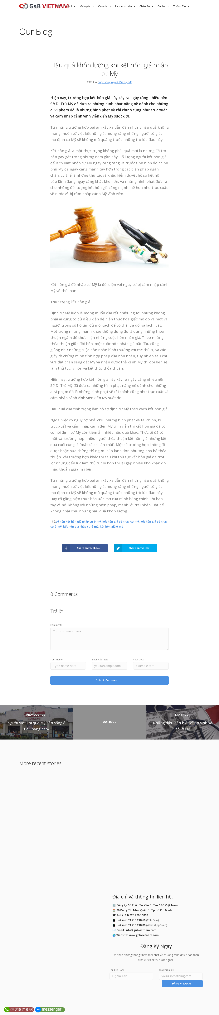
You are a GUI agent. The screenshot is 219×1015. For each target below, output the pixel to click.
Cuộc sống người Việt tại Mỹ (115, 82)
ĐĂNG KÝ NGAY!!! (182, 983)
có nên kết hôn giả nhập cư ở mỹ (78, 521)
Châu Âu (144, 6)
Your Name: (56, 659)
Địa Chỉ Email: (166, 970)
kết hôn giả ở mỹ (111, 526)
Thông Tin (179, 6)
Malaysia (85, 6)
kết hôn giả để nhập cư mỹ (120, 521)
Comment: (56, 625)
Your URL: (138, 659)
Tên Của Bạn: (116, 970)
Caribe (161, 6)
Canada (103, 6)
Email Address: (100, 659)
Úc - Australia (123, 6)
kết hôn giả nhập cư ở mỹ (80, 526)
